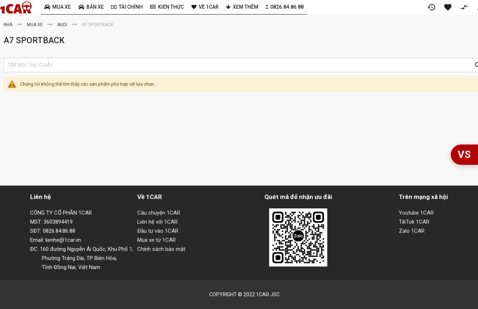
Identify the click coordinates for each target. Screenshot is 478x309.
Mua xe (35, 24)
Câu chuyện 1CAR (158, 213)
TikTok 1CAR (414, 222)
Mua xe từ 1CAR (156, 240)
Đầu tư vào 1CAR (157, 231)
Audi (62, 24)
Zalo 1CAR (412, 231)
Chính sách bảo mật (161, 249)
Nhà (8, 24)
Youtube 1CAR (416, 213)
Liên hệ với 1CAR (157, 222)
